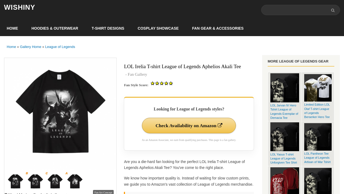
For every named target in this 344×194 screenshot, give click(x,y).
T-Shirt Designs (108, 28)
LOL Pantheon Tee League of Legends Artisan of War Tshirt (317, 158)
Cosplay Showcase (158, 28)
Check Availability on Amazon (189, 126)
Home (12, 28)
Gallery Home (30, 47)
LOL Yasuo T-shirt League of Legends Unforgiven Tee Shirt (283, 158)
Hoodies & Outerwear (54, 28)
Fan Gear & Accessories (218, 28)
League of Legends (60, 47)
